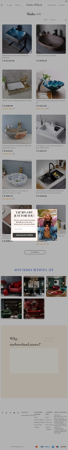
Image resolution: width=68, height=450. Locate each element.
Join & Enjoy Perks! (24, 235)
